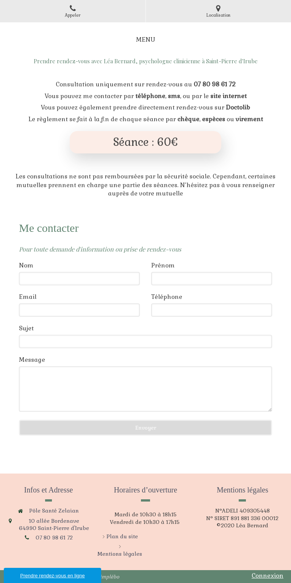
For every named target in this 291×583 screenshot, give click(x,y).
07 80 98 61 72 (54, 537)
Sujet (26, 328)
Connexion (267, 576)
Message (32, 360)
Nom (26, 265)
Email (27, 297)
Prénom (163, 265)
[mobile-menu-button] (145, 40)
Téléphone (166, 297)
